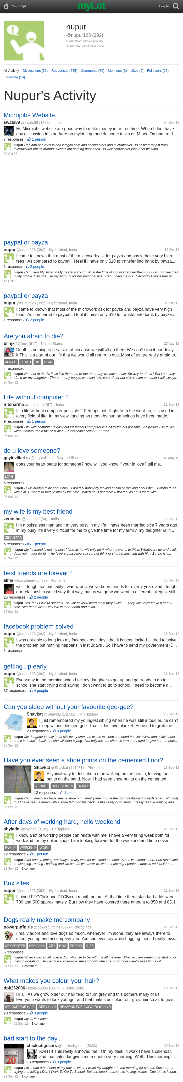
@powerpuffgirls (47, 927)
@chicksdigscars (71, 1046)
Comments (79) (92, 71)
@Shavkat (52, 714)
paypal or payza (26, 242)
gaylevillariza (17, 458)
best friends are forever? (38, 572)
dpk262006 (14, 988)
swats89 (12, 122)
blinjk (9, 343)
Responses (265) (64, 71)
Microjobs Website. (30, 115)
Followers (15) (158, 71)
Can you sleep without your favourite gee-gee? (69, 706)
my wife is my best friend (38, 511)
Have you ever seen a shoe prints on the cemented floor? (83, 760)
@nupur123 (26, 250)
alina (8, 580)
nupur (9, 249)
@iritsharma (35, 404)
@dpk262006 (37, 988)
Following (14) (14, 77)
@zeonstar (31, 519)
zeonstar (12, 519)
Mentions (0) (117, 71)
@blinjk (22, 343)
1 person (39, 139)
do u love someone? (32, 450)
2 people (37, 266)
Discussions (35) (35, 71)
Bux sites (16, 883)
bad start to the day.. (32, 1038)
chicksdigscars (42, 1045)
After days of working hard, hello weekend (62, 821)
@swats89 (29, 122)
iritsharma (14, 404)
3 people (64, 731)
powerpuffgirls (18, 927)
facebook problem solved (39, 626)
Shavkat (35, 714)
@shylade (28, 829)
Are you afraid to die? (33, 336)
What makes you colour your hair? (51, 980)
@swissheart (24, 580)
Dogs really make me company (47, 919)
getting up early (25, 666)
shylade (11, 829)
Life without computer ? (36, 397)
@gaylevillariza (43, 458)
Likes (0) (136, 71)
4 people (41, 690)
